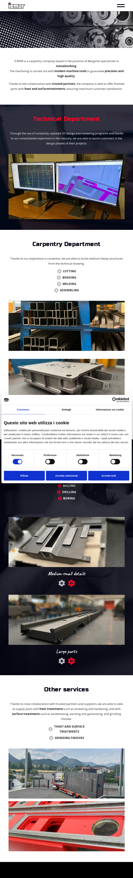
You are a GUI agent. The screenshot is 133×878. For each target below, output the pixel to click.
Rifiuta (24, 475)
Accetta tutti (108, 475)
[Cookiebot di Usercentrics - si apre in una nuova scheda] (114, 399)
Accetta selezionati (66, 475)
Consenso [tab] (23, 409)
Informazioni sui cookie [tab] (110, 409)
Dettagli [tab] (66, 409)
